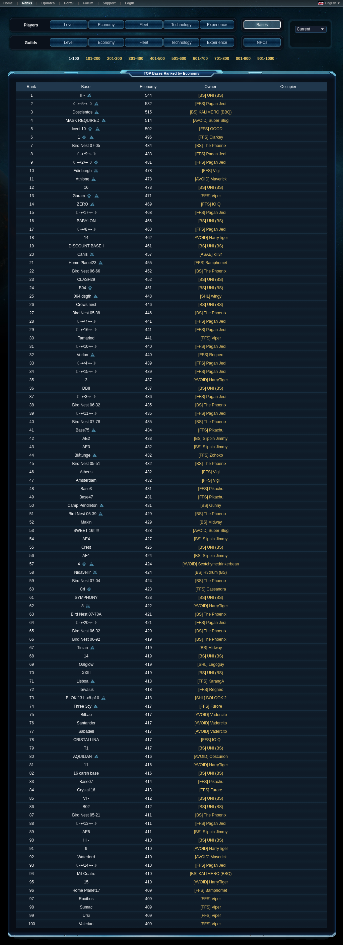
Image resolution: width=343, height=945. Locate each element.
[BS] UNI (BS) (210, 95)
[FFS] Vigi (210, 170)
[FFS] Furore (210, 706)
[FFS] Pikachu (210, 430)
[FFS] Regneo (210, 354)
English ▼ (329, 3)
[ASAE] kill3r (211, 254)
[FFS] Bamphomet (211, 262)
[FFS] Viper (211, 195)
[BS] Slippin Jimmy (210, 438)
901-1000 (265, 58)
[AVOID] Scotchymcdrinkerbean (211, 564)
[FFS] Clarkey (211, 137)
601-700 (200, 58)
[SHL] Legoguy (211, 664)
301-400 (136, 58)
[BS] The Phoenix (210, 145)
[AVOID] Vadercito (211, 714)
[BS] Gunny (211, 505)
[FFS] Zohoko (211, 455)
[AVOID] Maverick (210, 179)
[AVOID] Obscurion (211, 756)
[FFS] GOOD (210, 129)
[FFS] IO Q (210, 204)
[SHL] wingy (210, 296)
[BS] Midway (211, 522)
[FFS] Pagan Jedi (210, 103)
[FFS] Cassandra (211, 589)
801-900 (243, 58)
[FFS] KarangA (211, 681)
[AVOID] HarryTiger (211, 237)
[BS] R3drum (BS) (211, 572)
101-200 (93, 58)
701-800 (221, 58)
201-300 (114, 58)
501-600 (179, 58)
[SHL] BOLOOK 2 (210, 698)
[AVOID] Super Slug (210, 120)
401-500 (157, 58)
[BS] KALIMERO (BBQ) (211, 112)
